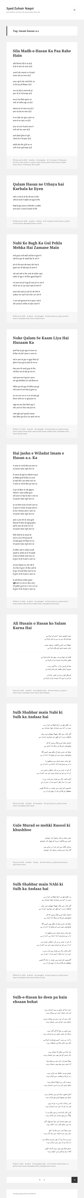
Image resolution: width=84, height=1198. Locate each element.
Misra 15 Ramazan (24, 165)
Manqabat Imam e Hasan (33, 223)
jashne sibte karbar (39, 431)
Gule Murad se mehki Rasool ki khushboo (41, 827)
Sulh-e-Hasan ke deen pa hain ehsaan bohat (40, 999)
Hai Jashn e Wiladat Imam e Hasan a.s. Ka (38, 455)
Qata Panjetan (45, 693)
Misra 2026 (36, 165)
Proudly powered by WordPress (24, 1194)
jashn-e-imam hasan (38, 162)
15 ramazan (53, 160)
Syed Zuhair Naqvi (20, 8)
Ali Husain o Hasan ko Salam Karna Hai (39, 625)
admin (32, 160)
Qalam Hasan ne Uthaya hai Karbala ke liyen (38, 186)
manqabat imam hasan (26, 318)
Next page (74, 1180)
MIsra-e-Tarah (40, 977)
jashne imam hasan (53, 162)
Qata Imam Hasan (19, 865)
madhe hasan (52, 431)
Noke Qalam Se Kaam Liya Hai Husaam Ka (41, 340)
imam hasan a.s (25, 162)
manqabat (41, 160)
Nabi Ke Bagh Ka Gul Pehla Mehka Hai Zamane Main (37, 245)
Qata (40, 221)
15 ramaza (52, 1164)
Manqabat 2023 (33, 1166)
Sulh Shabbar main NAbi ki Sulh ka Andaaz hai (38, 886)
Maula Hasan (40, 318)
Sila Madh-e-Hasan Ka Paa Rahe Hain (42, 53)
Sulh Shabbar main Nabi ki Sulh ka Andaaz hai (38, 714)
